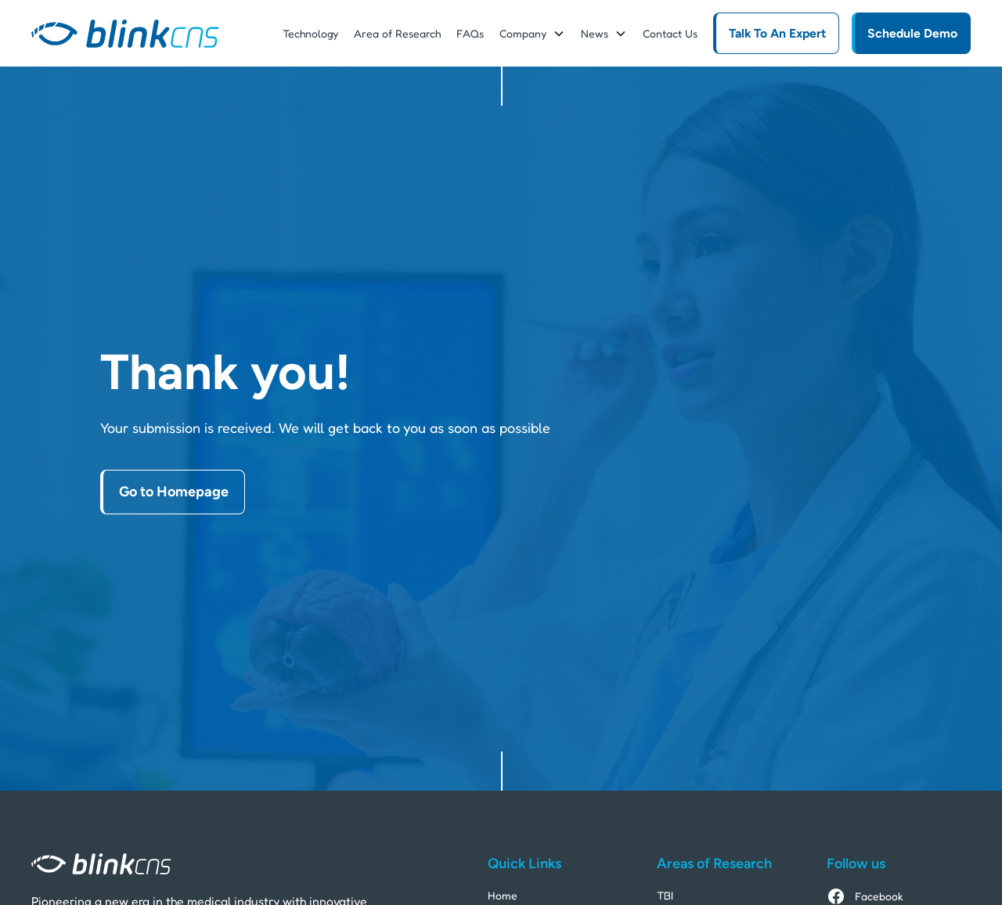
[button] (532, 33)
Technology (310, 33)
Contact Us (670, 33)
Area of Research (397, 33)
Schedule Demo (912, 33)
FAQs (470, 33)
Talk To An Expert (777, 33)
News (594, 33)
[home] (125, 34)
